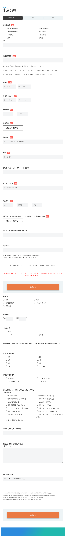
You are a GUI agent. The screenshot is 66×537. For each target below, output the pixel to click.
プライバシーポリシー (36, 265)
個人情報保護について (28, 499)
